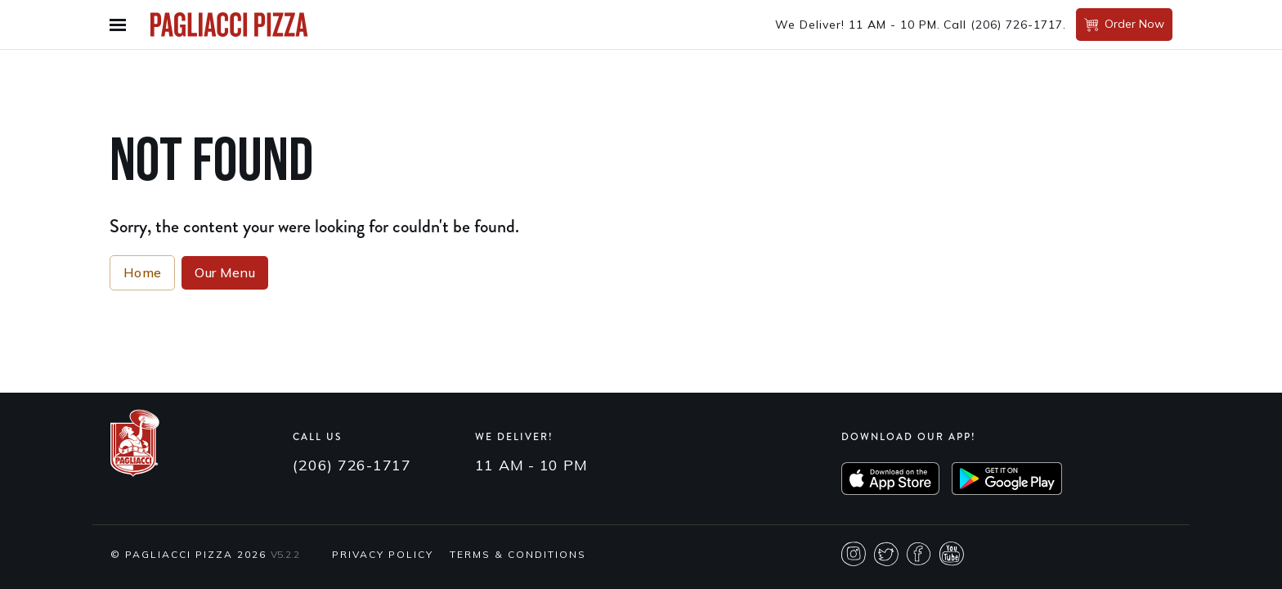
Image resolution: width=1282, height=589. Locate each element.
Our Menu (225, 272)
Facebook (919, 554)
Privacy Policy (382, 554)
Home (142, 272)
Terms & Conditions (518, 554)
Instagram (853, 554)
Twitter (886, 554)
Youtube (951, 554)
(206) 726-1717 (1016, 24)
